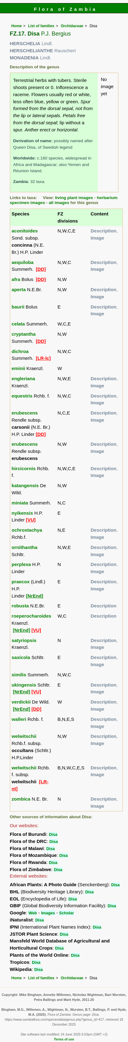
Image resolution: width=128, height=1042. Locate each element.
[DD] (41, 269)
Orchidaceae (72, 26)
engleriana (23, 378)
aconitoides (25, 230)
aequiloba (23, 262)
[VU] (31, 519)
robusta (20, 605)
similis (19, 674)
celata (18, 323)
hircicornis (24, 468)
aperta (19, 289)
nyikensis (22, 513)
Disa (53, 834)
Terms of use (64, 1039)
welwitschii (24, 736)
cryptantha (24, 334)
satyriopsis (24, 640)
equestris (22, 395)
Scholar (66, 913)
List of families (41, 26)
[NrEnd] (34, 595)
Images (48, 913)
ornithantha (25, 547)
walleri (19, 719)
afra (16, 279)
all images (59, 202)
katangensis (25, 485)
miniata (20, 502)
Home (16, 26)
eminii (18, 368)
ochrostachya (27, 530)
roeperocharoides (31, 616)
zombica (21, 799)
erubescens (25, 412)
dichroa (20, 351)
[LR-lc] (43, 358)
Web (32, 913)
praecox (21, 581)
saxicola (21, 657)
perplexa (21, 564)
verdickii (21, 701)
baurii (18, 306)
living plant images (74, 197)
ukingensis (24, 684)
